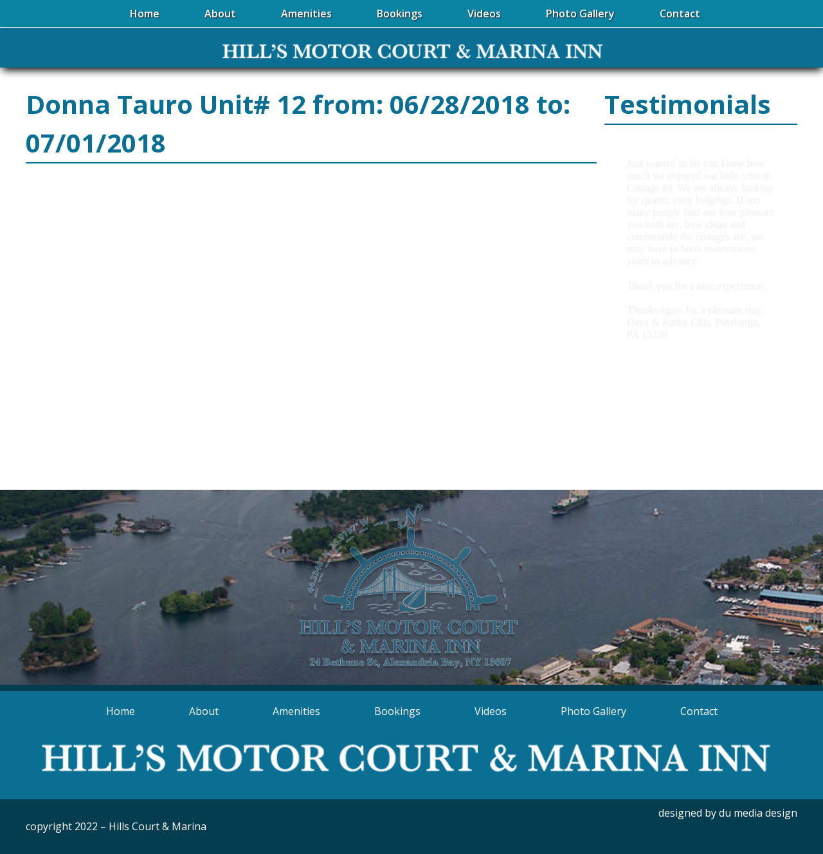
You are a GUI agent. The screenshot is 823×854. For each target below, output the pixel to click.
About (204, 711)
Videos (491, 711)
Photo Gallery (593, 711)
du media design (758, 813)
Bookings (397, 711)
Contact (699, 711)
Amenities (296, 711)
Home (120, 711)
